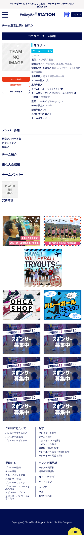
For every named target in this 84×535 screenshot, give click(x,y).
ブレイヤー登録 (13, 468)
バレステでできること (16, 433)
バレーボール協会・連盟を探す (54, 452)
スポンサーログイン (15, 492)
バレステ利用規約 (14, 437)
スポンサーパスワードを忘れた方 (17, 497)
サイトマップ (45, 482)
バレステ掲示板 (46, 468)
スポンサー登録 (13, 479)
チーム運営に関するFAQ (17, 25)
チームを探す (45, 437)
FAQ (41, 492)
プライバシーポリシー (16, 440)
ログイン (77, 15)
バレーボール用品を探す (51, 456)
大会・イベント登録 (15, 475)
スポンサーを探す (47, 444)
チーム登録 (10, 471)
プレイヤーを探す (47, 433)
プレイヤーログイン (15, 483)
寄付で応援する (16, 91)
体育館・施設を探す (49, 448)
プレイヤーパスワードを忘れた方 (17, 487)
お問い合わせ (45, 496)
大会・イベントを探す (50, 440)
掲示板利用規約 (46, 471)
